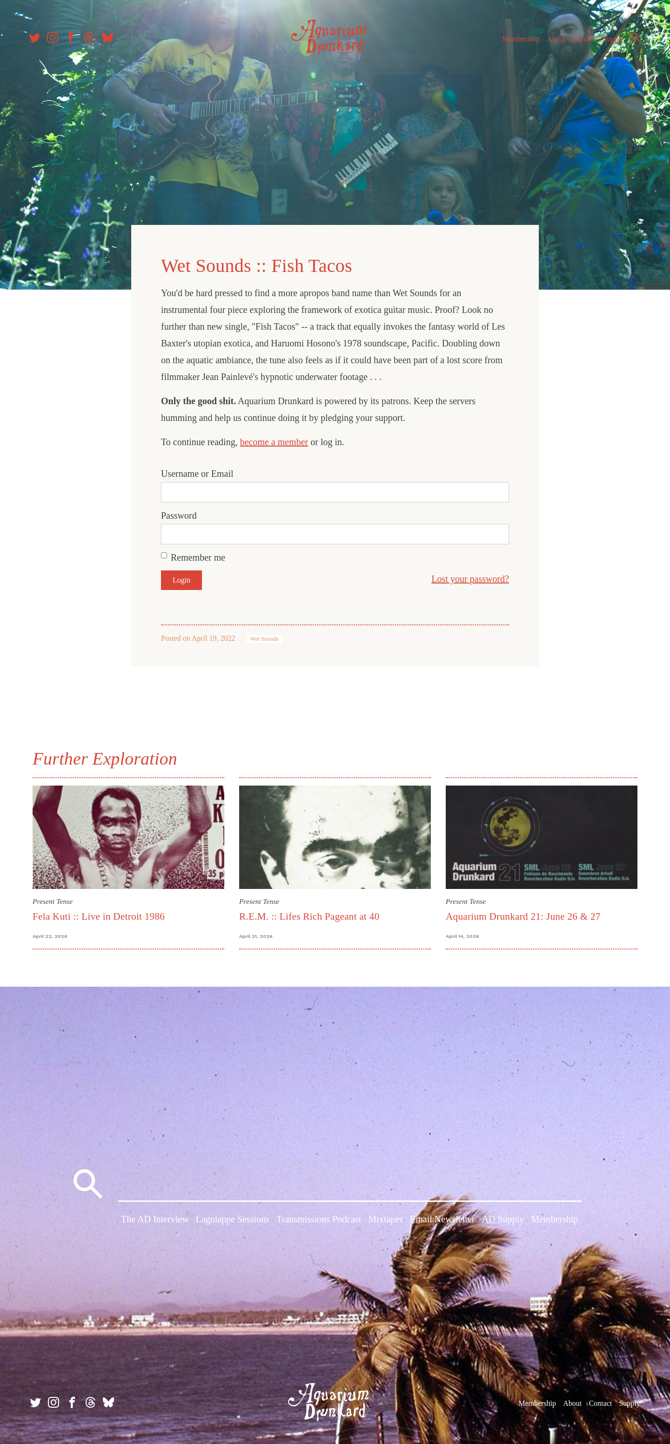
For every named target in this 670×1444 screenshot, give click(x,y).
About (553, 41)
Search (632, 39)
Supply (610, 41)
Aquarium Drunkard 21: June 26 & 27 (523, 915)
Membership (518, 41)
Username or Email (197, 473)
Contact (581, 41)
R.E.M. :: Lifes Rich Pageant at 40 (309, 915)
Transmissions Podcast (318, 1219)
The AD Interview (155, 1219)
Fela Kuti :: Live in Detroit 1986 (99, 915)
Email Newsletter (442, 1219)
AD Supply (503, 1219)
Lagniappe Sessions (232, 1219)
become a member (274, 441)
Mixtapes (385, 1219)
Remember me (198, 557)
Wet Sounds (264, 638)
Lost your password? (470, 578)
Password (179, 515)
